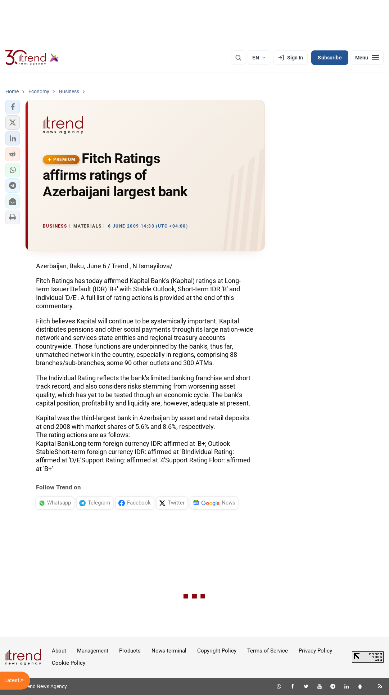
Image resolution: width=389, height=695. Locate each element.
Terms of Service (267, 650)
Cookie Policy (68, 663)
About (59, 650)
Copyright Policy (216, 650)
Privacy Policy (315, 650)
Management (92, 650)
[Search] (238, 57)
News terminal (168, 650)
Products (130, 650)
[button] (12, 107)
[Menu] (367, 57)
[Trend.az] (32, 58)
